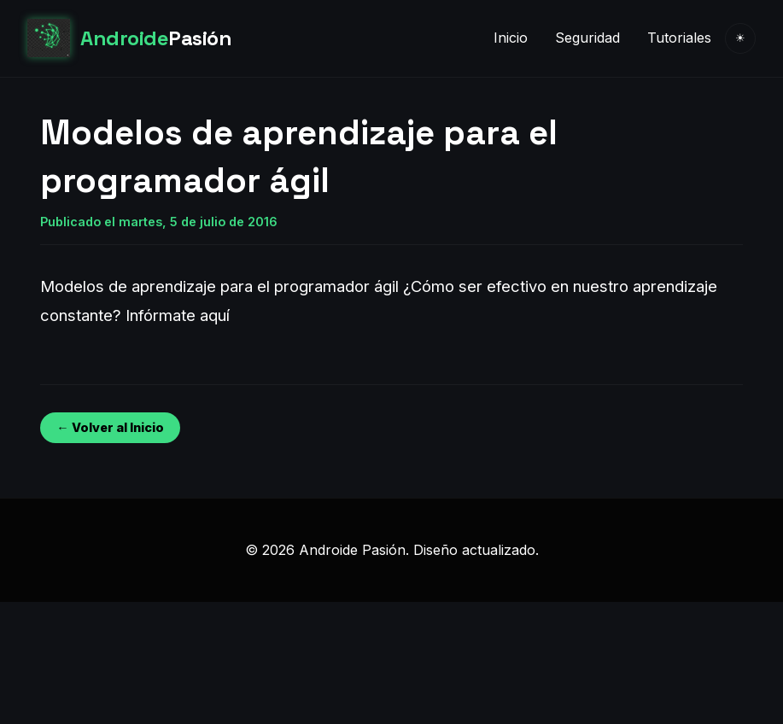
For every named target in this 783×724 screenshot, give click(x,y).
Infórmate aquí (178, 315)
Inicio (511, 37)
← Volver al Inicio (109, 427)
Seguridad (587, 37)
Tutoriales (679, 37)
